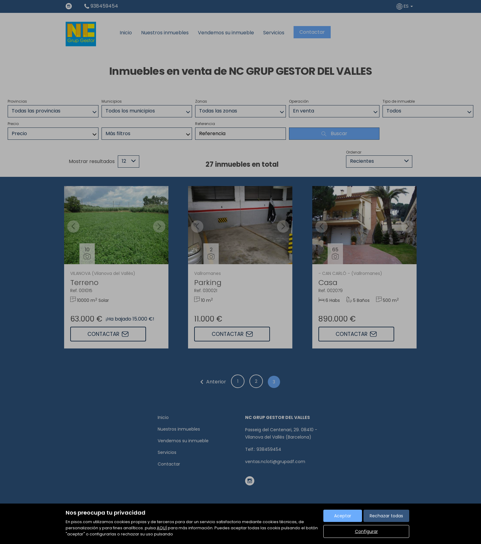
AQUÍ (162, 528)
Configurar (366, 531)
